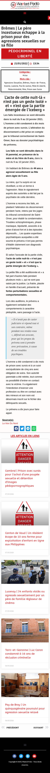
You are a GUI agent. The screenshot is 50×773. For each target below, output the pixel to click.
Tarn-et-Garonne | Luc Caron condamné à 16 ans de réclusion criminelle (24, 653)
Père (24, 89)
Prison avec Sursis (34, 89)
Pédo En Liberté (38, 86)
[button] (25, 13)
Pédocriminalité (14, 89)
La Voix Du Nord (10, 423)
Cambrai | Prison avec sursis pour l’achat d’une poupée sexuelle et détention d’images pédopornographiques (23, 478)
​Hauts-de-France (37, 83)
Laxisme (14, 86)
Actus (25, 75)
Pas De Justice (25, 86)
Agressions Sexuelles (13, 83)
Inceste (7, 86)
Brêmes (26, 83)
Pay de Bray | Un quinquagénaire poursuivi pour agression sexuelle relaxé (25, 708)
